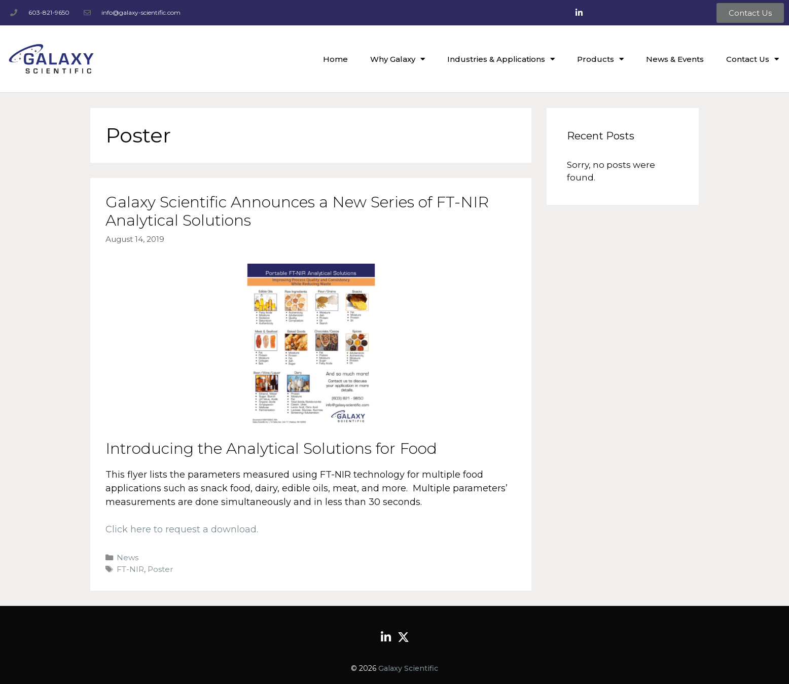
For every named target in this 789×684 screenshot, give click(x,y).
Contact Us (752, 59)
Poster (160, 569)
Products (600, 59)
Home (335, 59)
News (127, 557)
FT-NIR (130, 569)
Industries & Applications (501, 59)
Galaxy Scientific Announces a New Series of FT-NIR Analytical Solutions (297, 211)
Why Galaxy (397, 59)
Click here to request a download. (181, 529)
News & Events (675, 59)
